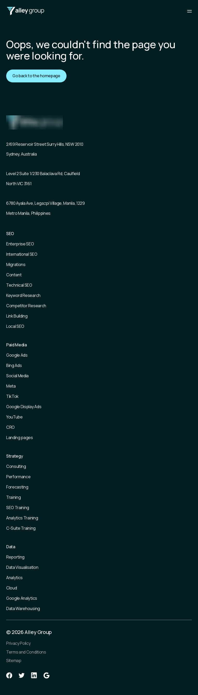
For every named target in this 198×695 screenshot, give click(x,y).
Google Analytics (21, 598)
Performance (18, 476)
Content (14, 275)
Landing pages (19, 437)
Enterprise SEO (20, 244)
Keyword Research (23, 295)
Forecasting (17, 487)
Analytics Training (22, 518)
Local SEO (15, 326)
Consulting (16, 466)
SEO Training (17, 507)
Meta (11, 386)
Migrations (16, 264)
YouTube (14, 417)
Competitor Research (26, 305)
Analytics (14, 577)
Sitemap (13, 660)
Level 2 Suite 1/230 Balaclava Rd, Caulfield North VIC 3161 (43, 178)
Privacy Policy (18, 643)
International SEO (21, 254)
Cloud (11, 588)
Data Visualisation (22, 567)
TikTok (12, 396)
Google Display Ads (23, 406)
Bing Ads (14, 365)
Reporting (15, 557)
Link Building (17, 316)
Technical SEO (19, 285)
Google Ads (17, 355)
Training (13, 497)
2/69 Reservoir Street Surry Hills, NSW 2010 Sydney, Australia (44, 149)
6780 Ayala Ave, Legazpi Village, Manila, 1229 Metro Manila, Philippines (45, 208)
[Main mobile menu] (189, 11)
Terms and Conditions (26, 652)
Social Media (17, 376)
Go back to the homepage (36, 76)
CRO (10, 427)
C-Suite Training (21, 528)
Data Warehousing (23, 608)
